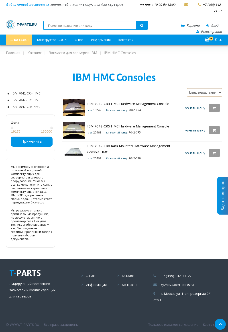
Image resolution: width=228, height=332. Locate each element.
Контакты (125, 40)
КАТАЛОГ (19, 40)
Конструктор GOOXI (52, 40)
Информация (101, 40)
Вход (212, 25)
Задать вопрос (222, 195)
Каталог (128, 275)
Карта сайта (212, 324)
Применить (31, 141)
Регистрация (209, 31)
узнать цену (195, 108)
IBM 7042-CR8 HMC (26, 106)
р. (213, 39)
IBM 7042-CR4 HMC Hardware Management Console (128, 103)
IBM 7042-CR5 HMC (26, 100)
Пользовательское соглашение (173, 324)
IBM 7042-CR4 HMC (26, 93)
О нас (79, 40)
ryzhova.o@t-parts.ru (177, 284)
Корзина (190, 25)
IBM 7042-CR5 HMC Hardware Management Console (128, 126)
